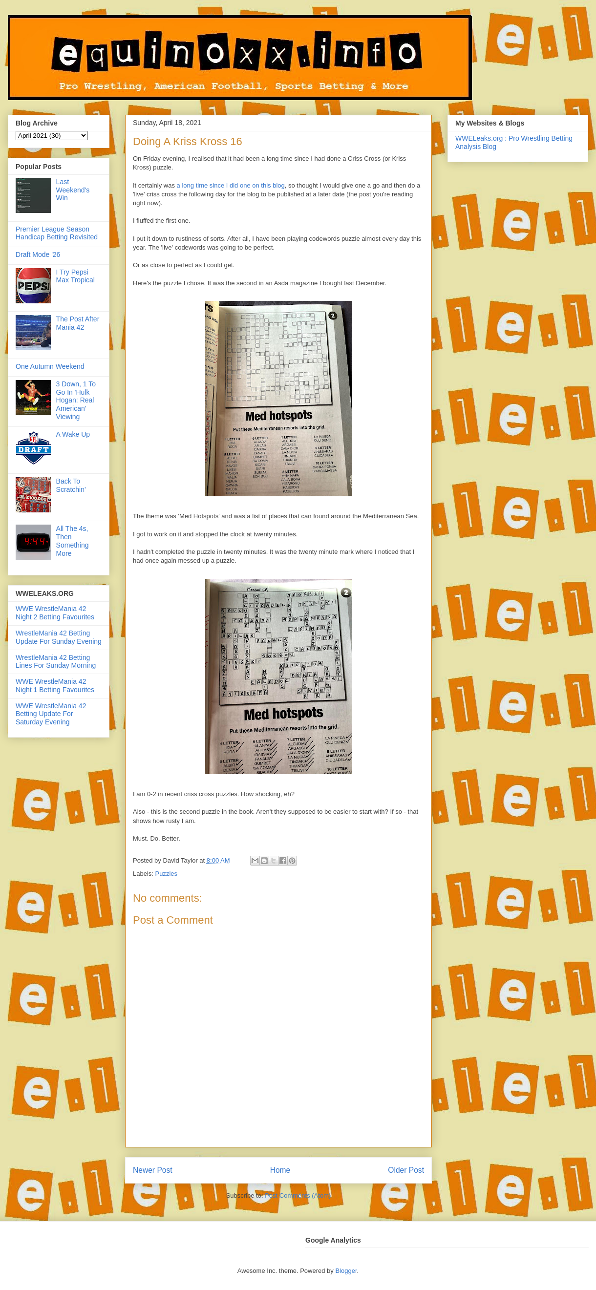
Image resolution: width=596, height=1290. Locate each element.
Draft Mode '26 (38, 254)
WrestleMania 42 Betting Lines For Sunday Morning (56, 662)
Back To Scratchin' (71, 485)
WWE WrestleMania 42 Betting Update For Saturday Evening (51, 714)
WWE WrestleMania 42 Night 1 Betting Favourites (55, 685)
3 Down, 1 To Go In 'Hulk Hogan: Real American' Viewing (76, 400)
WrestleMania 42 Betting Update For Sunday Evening (59, 637)
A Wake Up (73, 434)
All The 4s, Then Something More (72, 541)
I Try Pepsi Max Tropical (75, 276)
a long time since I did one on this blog (231, 185)
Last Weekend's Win (73, 190)
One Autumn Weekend (50, 366)
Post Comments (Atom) (298, 1195)
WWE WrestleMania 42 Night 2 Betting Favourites (55, 613)
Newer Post (152, 1170)
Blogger (346, 1270)
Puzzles (166, 873)
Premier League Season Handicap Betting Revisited (57, 233)
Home (280, 1170)
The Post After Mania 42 (78, 323)
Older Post (406, 1170)
